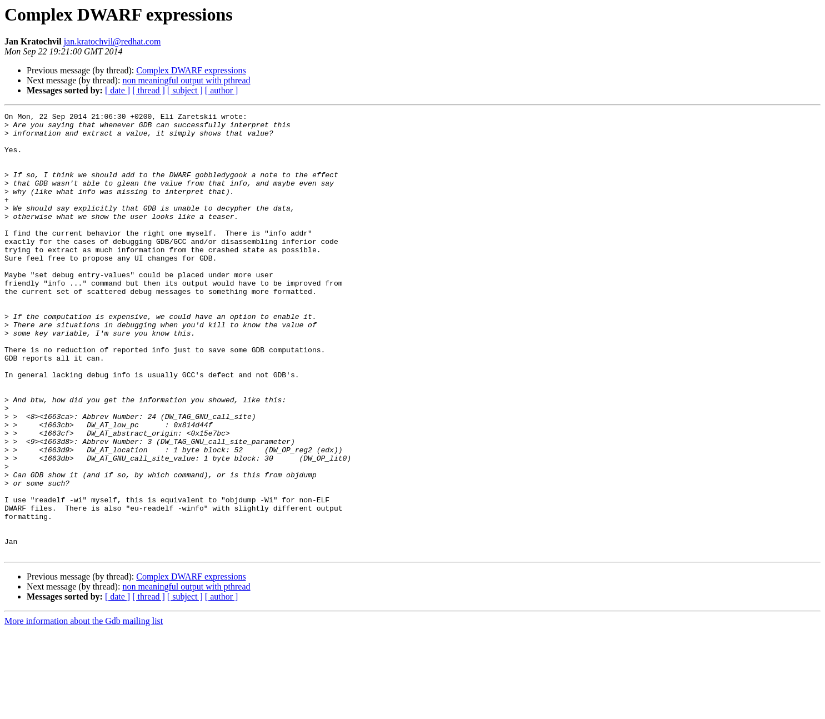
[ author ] (221, 90)
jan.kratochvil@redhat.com (112, 41)
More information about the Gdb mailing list (83, 709)
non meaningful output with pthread (186, 80)
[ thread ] (148, 90)
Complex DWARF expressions (191, 70)
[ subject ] (185, 90)
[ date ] (117, 90)
